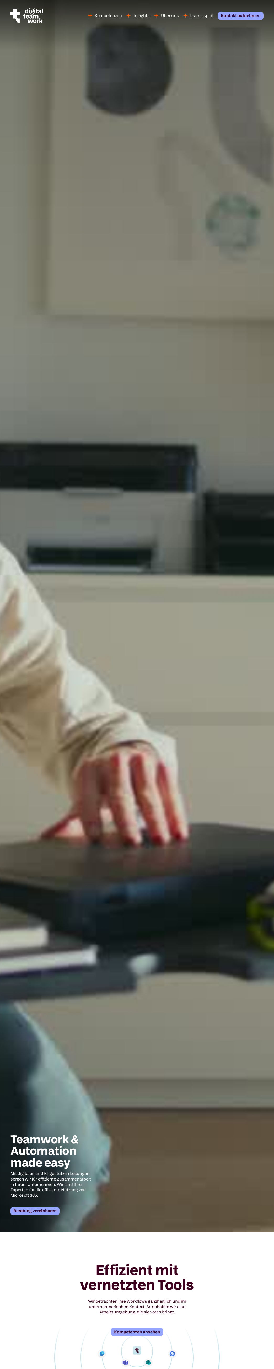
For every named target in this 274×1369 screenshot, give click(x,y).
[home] (34, 15)
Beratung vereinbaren (35, 1211)
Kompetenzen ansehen (137, 1332)
